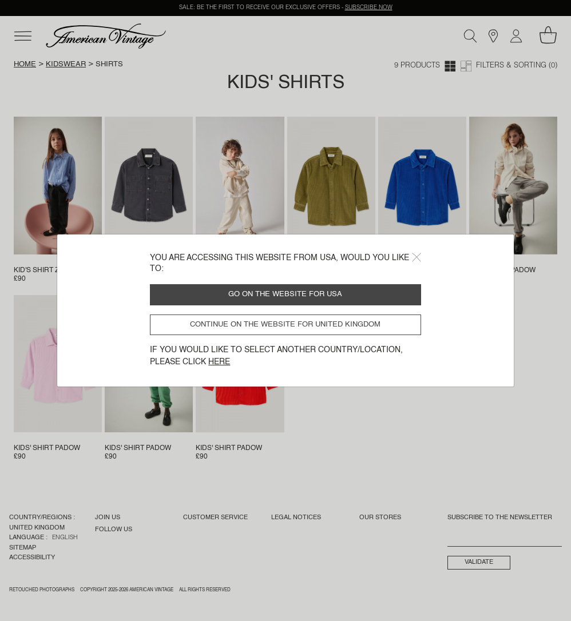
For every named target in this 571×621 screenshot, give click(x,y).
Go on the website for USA (285, 294)
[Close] (416, 257)
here (219, 362)
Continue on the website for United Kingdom (285, 324)
